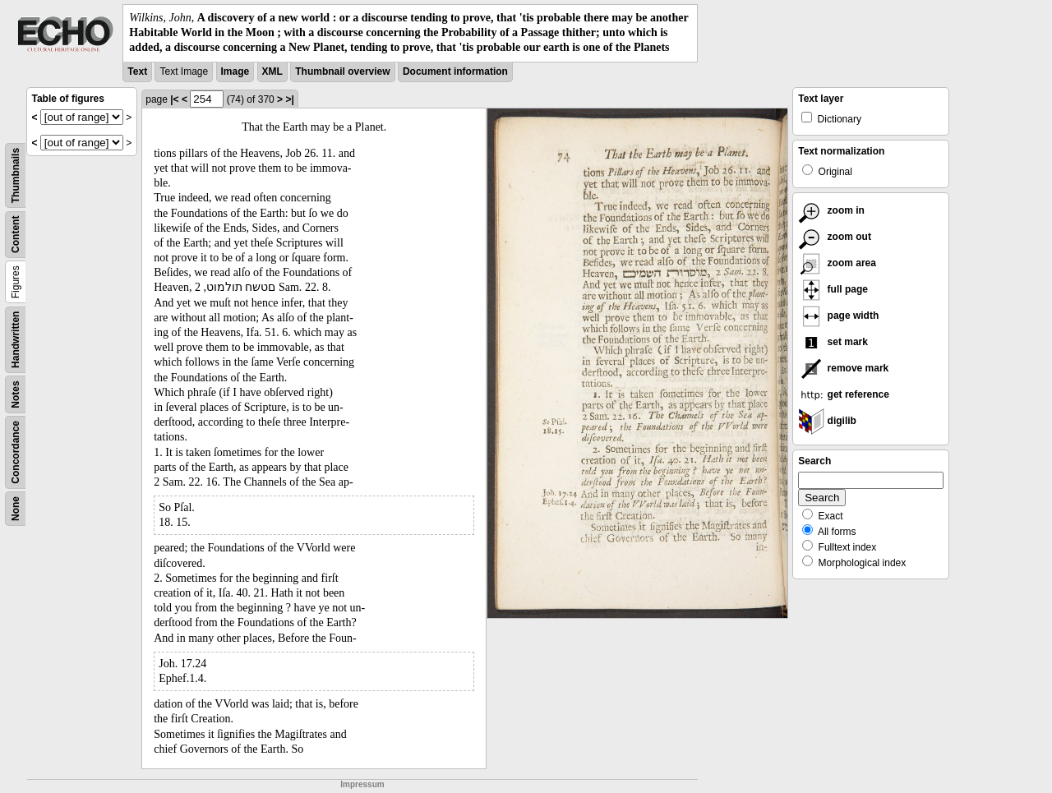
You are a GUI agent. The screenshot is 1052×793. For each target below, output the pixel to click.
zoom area (837, 263)
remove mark (843, 368)
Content (15, 233)
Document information (455, 71)
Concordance (15, 452)
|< (174, 99)
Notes (15, 394)
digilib (827, 420)
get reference (843, 394)
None (15, 508)
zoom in (831, 210)
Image (235, 71)
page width (838, 315)
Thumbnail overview (342, 71)
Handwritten (15, 339)
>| (289, 99)
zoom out (834, 236)
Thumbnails (15, 174)
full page (833, 289)
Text (137, 71)
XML (272, 71)
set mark (833, 342)
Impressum (362, 784)
